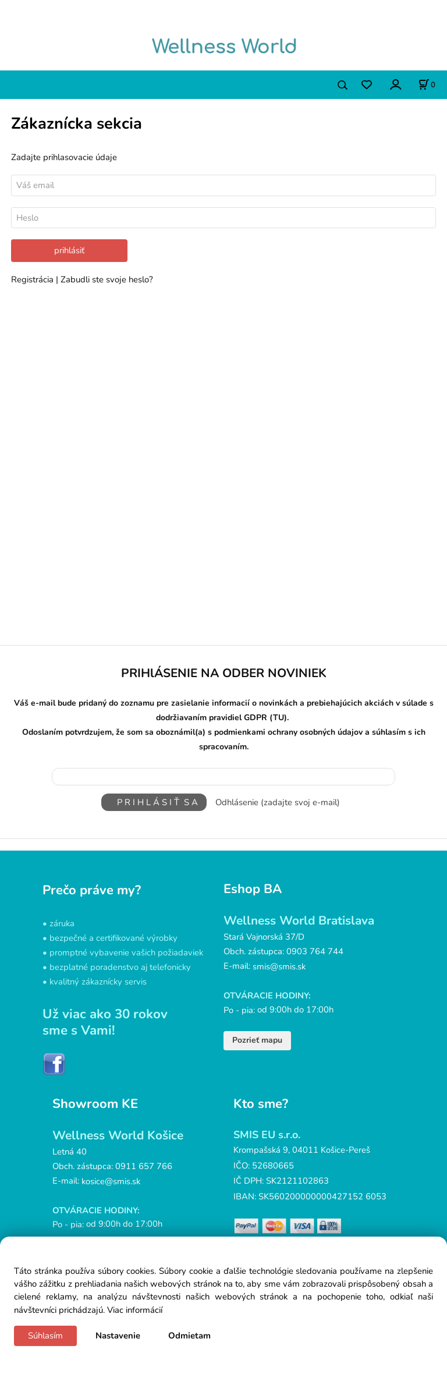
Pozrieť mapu (257, 1040)
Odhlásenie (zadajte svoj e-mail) (277, 802)
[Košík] (426, 84)
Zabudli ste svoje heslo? (107, 279)
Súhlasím (45, 1335)
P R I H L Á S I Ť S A (154, 802)
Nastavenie (117, 1335)
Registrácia (33, 279)
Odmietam (189, 1335)
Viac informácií (134, 1310)
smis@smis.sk (279, 966)
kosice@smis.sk (110, 1181)
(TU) (278, 717)
